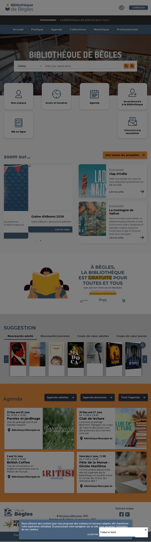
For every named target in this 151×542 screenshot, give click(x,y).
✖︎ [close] (146, 530)
